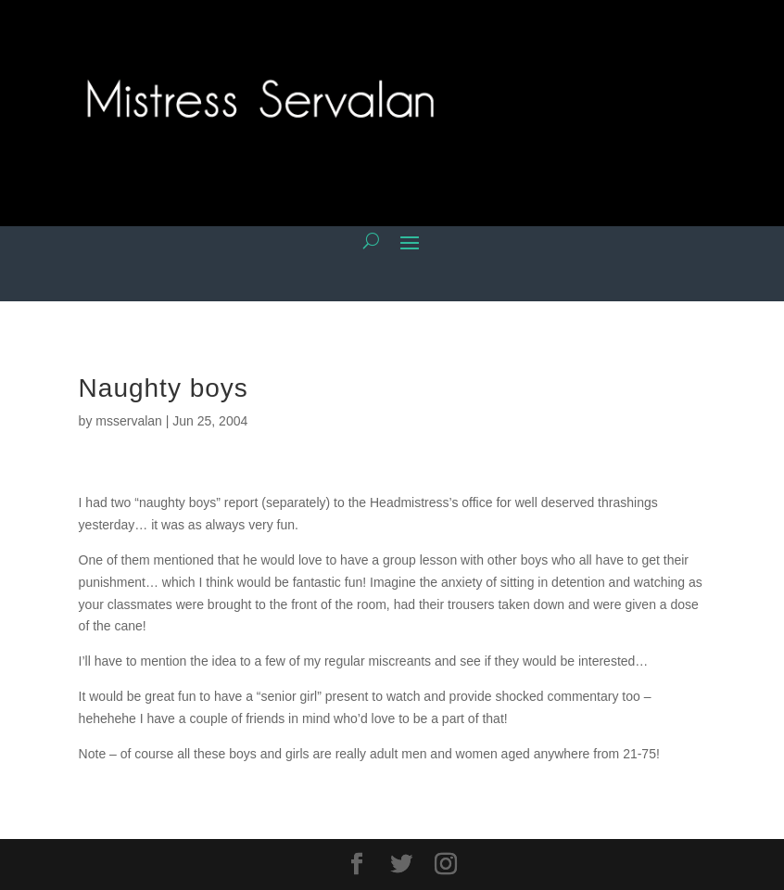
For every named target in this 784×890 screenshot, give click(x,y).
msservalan (128, 420)
